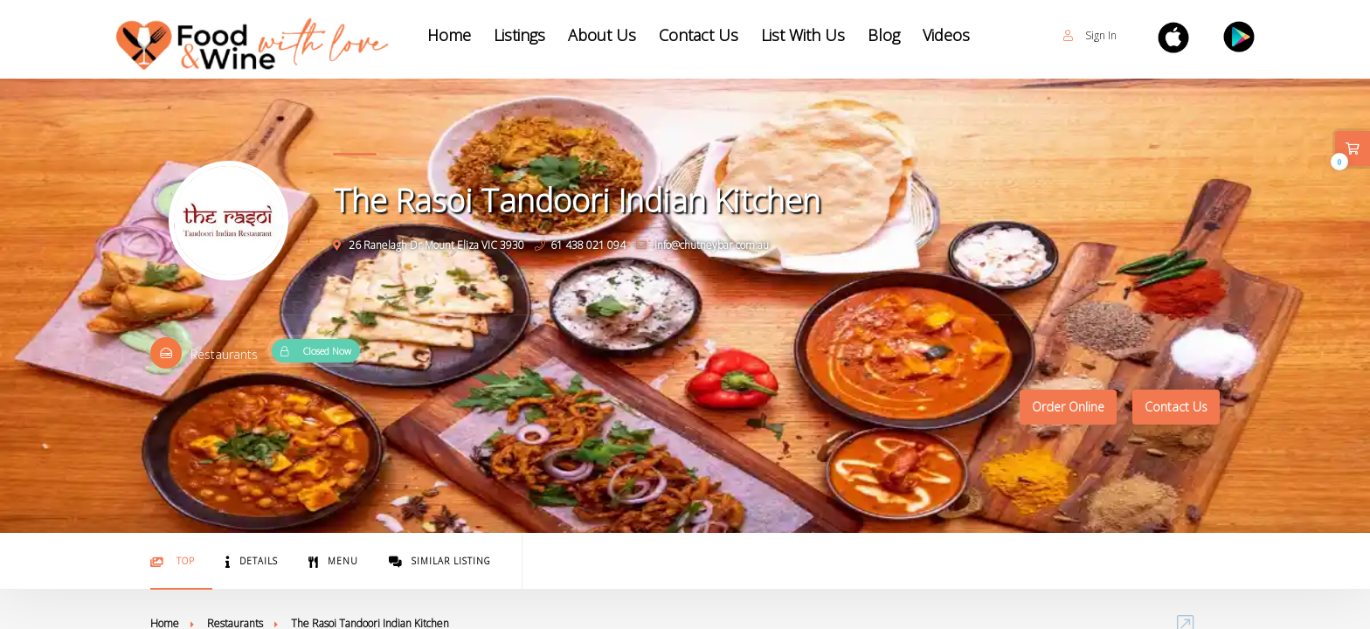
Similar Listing (440, 561)
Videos (946, 34)
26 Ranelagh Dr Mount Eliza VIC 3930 (428, 245)
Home (449, 34)
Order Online (1068, 406)
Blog (884, 34)
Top (172, 561)
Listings (519, 34)
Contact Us (698, 34)
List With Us (803, 34)
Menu (333, 561)
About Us (602, 34)
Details (251, 561)
